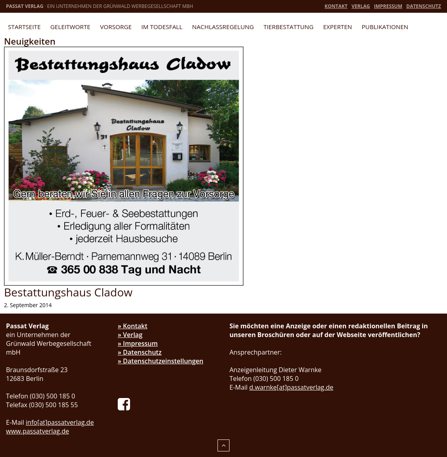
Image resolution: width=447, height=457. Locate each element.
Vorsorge (116, 27)
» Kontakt (132, 326)
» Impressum (138, 343)
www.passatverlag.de (37, 431)
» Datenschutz (140, 352)
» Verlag (130, 334)
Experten (337, 27)
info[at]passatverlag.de (60, 422)
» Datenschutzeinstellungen (161, 361)
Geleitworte (70, 27)
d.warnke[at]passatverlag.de (291, 387)
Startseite (24, 27)
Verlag (361, 6)
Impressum (388, 6)
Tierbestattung (288, 27)
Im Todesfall (161, 27)
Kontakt (335, 6)
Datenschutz (423, 6)
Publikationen (385, 27)
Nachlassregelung (223, 27)
